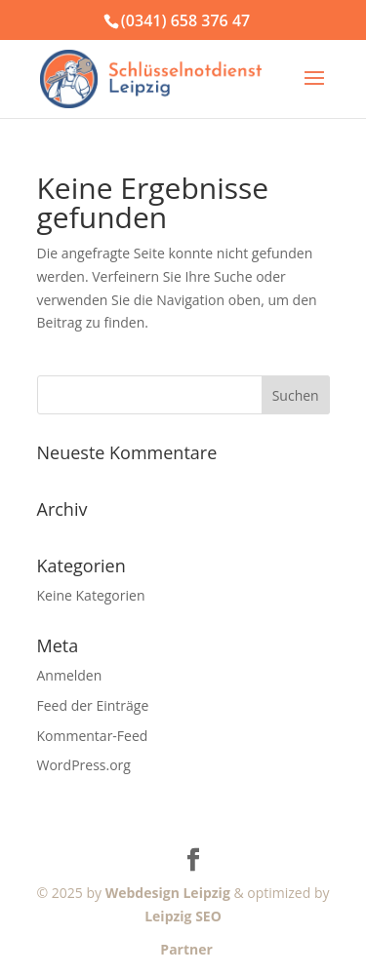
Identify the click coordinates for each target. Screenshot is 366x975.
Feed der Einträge (93, 705)
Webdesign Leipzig (167, 892)
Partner (183, 949)
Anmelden (69, 675)
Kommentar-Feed (92, 735)
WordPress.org (84, 765)
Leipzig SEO (183, 916)
